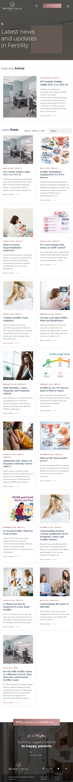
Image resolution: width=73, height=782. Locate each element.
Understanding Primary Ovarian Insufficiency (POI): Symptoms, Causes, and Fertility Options (54, 535)
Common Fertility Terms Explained (15, 319)
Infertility (36, 131)
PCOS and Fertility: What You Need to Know (18, 532)
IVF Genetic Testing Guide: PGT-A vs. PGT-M (53, 83)
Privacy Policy (57, 778)
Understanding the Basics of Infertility (54, 605)
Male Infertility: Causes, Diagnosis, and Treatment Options (16, 390)
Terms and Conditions (43, 778)
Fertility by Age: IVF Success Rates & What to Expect (54, 389)
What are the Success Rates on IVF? (53, 459)
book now (36, 755)
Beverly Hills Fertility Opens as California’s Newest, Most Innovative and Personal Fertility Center (17, 675)
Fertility (56, 78)
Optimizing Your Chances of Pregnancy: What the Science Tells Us (18, 463)
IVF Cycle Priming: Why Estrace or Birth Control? (53, 246)
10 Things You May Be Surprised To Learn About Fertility (16, 606)
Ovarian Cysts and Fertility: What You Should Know (54, 319)
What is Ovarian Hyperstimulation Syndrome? (12, 247)
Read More (47, 115)
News (43, 131)
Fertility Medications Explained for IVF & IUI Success (52, 174)
